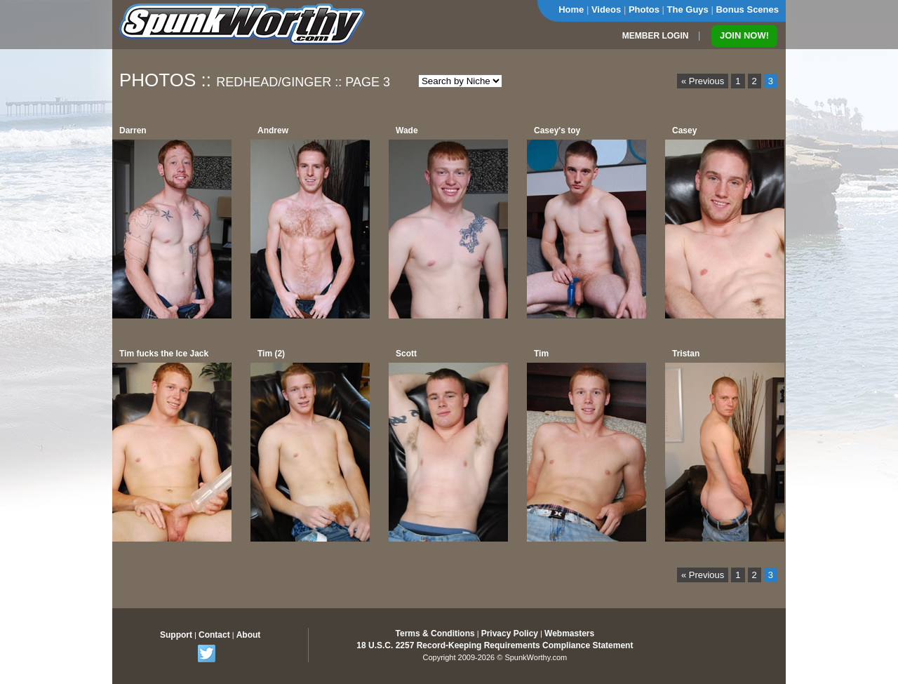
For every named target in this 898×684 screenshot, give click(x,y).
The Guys (688, 9)
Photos (644, 9)
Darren (133, 130)
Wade (407, 130)
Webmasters (569, 633)
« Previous (702, 81)
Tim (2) (271, 353)
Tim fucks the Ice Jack (163, 353)
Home (571, 9)
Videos (606, 9)
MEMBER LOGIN (655, 36)
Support (176, 635)
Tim (541, 353)
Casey (684, 130)
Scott (406, 353)
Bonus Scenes (747, 9)
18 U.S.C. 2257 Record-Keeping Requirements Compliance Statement (494, 645)
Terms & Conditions (435, 633)
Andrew (272, 130)
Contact (214, 635)
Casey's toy (557, 130)
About (248, 635)
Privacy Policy (509, 633)
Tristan (685, 353)
